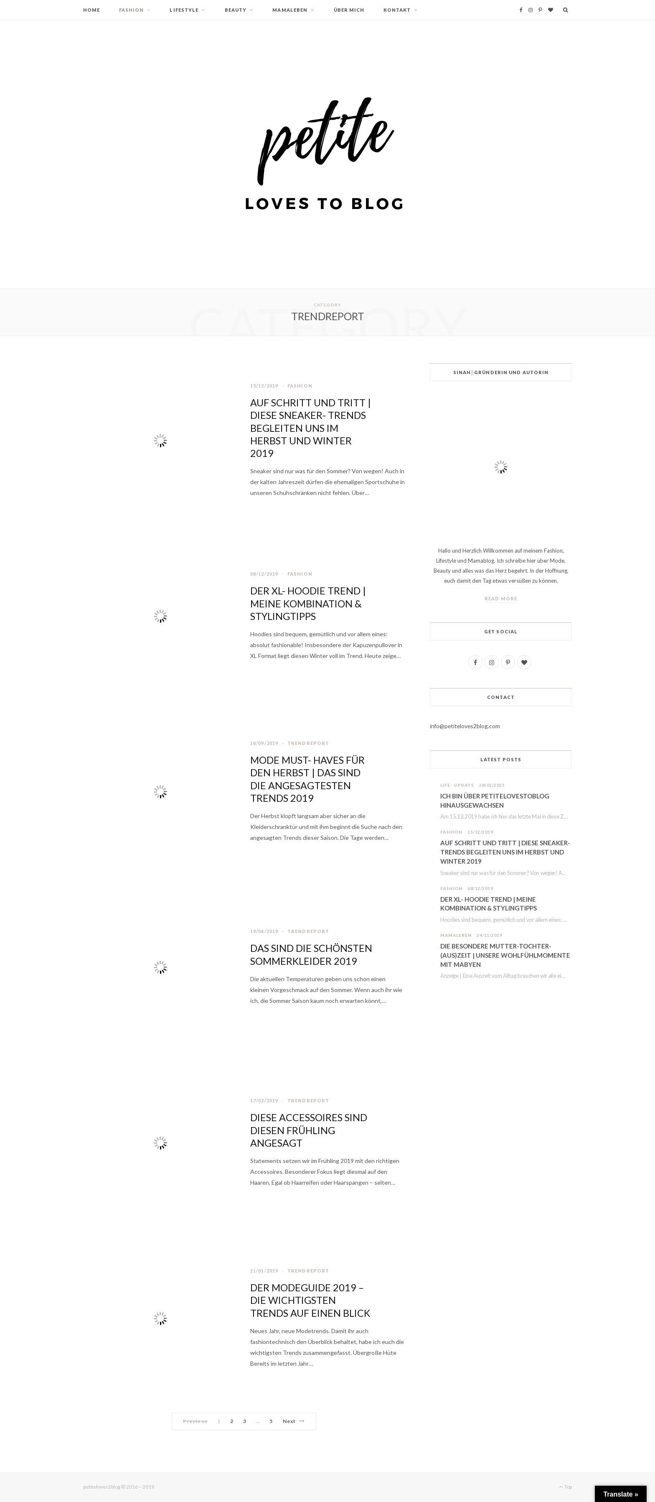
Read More (501, 598)
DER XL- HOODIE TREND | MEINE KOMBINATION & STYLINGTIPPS (309, 603)
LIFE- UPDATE (457, 785)
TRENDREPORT (308, 743)
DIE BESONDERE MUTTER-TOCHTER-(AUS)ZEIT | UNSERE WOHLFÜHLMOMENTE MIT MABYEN (505, 956)
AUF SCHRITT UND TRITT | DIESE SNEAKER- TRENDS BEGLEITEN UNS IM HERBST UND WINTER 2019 (311, 428)
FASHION (131, 10)
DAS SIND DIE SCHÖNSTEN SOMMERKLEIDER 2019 (305, 954)
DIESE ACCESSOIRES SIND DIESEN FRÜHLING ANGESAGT (309, 1130)
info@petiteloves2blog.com (466, 725)
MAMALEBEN (289, 10)
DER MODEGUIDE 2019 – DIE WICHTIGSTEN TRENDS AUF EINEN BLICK (311, 1300)
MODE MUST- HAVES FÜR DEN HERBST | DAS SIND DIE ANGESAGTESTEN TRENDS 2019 (309, 779)
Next (294, 1421)
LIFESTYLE (184, 10)
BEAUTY (236, 10)
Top (565, 1487)
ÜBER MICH (349, 10)
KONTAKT (397, 10)
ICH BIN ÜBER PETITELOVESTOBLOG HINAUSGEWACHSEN (494, 800)
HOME (91, 10)
